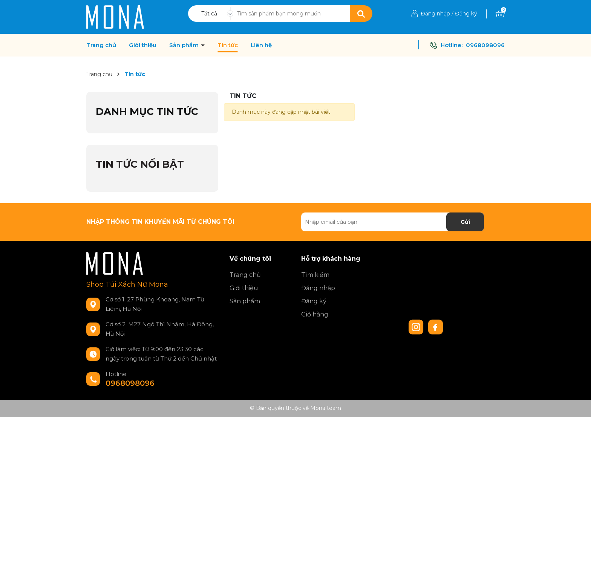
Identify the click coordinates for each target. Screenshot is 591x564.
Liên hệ (261, 45)
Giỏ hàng (314, 314)
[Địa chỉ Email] (392, 221)
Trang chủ (101, 45)
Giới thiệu (142, 45)
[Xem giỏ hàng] (500, 13)
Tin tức (227, 45)
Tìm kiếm (315, 274)
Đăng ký (466, 13)
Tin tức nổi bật (140, 164)
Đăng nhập (435, 13)
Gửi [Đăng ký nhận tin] (465, 222)
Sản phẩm (184, 45)
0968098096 (485, 45)
